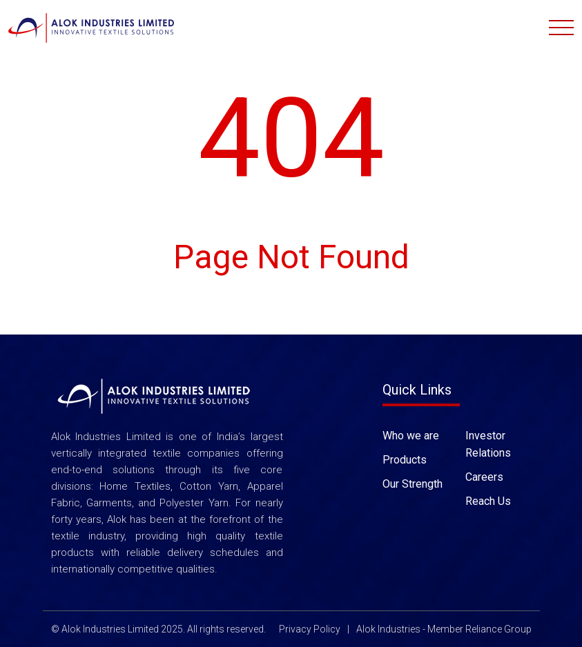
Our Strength (412, 483)
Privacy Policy (309, 629)
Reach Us (488, 500)
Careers (484, 476)
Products (404, 459)
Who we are (410, 434)
